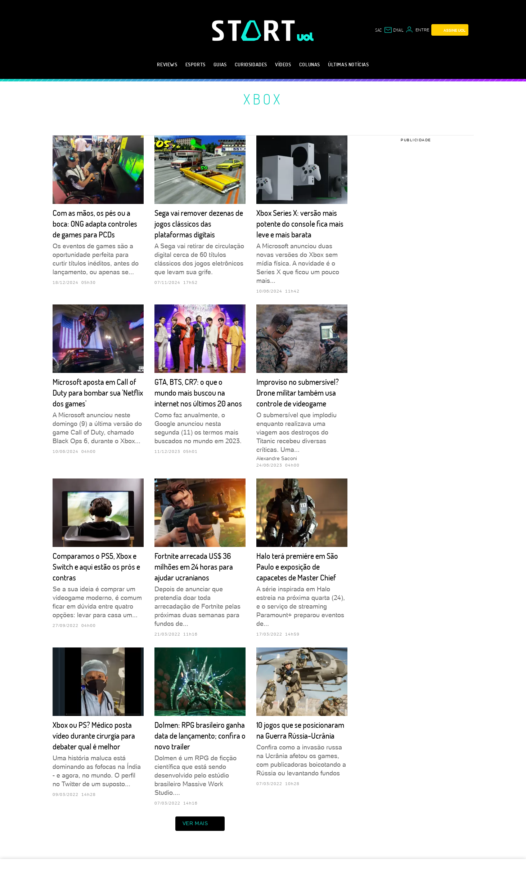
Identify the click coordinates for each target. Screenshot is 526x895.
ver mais (200, 823)
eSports (195, 64)
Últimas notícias (348, 64)
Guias (220, 64)
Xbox (263, 98)
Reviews (167, 64)
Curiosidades (251, 64)
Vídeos (283, 64)
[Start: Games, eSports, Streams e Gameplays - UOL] (254, 30)
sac (378, 30)
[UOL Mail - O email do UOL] (393, 30)
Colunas (309, 64)
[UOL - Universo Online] (305, 36)
